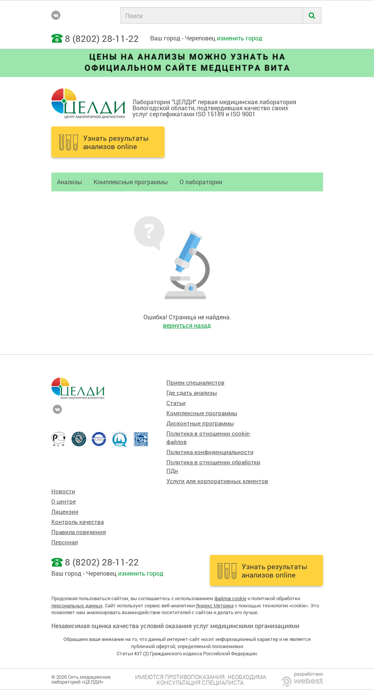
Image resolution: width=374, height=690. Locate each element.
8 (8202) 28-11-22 (102, 38)
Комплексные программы (131, 182)
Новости (63, 491)
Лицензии (64, 511)
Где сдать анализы (191, 392)
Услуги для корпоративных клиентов (217, 481)
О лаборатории (201, 182)
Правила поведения (78, 532)
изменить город (239, 38)
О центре (63, 501)
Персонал (64, 542)
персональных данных (77, 605)
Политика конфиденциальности (210, 452)
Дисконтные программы (200, 423)
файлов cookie (230, 598)
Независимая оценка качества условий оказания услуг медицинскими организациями (175, 626)
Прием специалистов (195, 382)
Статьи (176, 403)
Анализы (69, 182)
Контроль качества (77, 521)
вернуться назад (187, 325)
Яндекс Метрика (215, 605)
